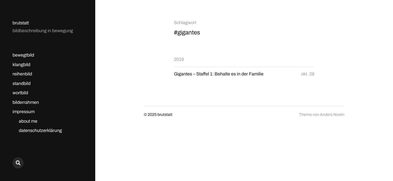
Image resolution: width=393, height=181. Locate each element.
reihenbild (22, 73)
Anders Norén (332, 114)
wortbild (20, 92)
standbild (22, 83)
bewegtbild (23, 55)
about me (28, 121)
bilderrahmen (26, 102)
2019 (179, 59)
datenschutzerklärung (40, 130)
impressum (24, 111)
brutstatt (21, 22)
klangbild (21, 64)
